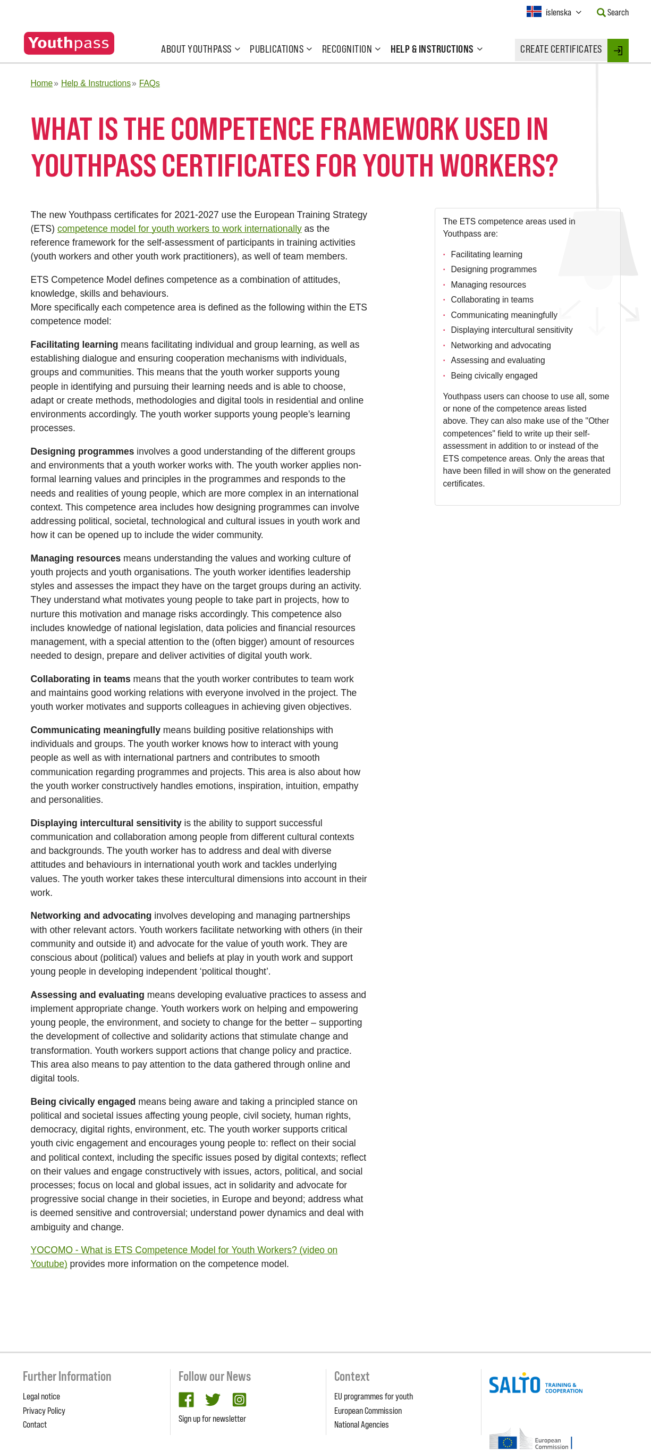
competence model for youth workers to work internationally (179, 228)
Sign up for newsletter (212, 1418)
